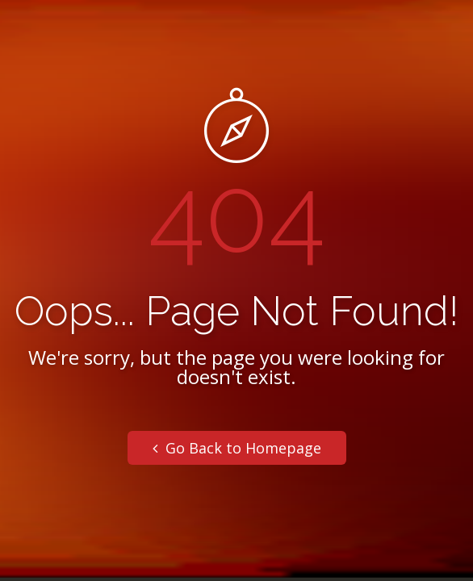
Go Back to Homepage (237, 448)
